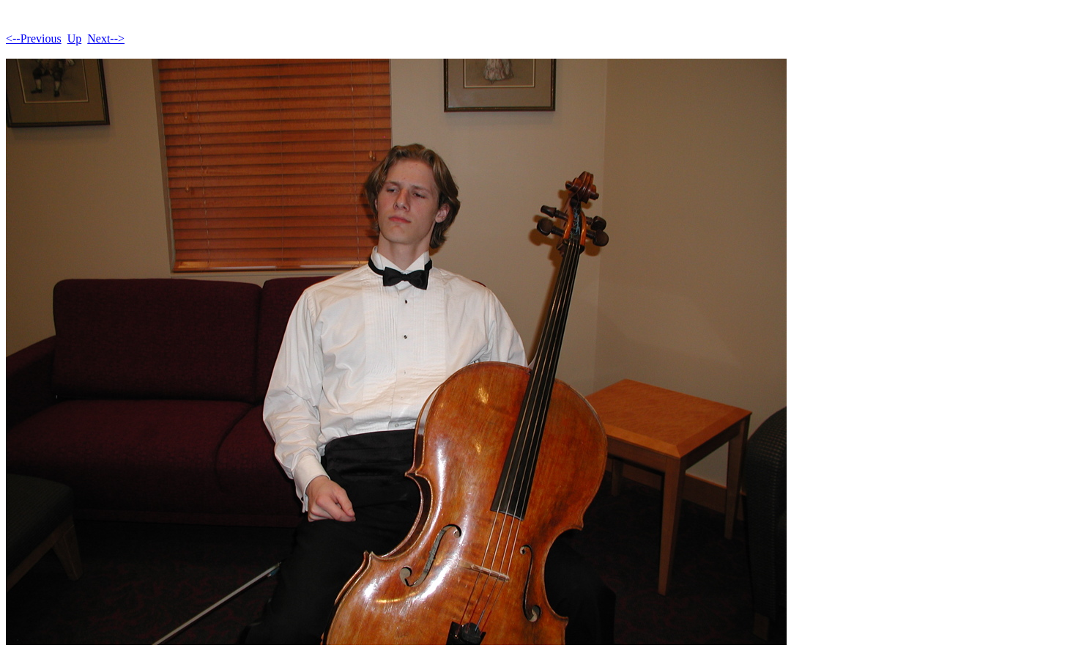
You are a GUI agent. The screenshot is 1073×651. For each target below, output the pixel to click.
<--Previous (34, 38)
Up (74, 38)
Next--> (106, 38)
